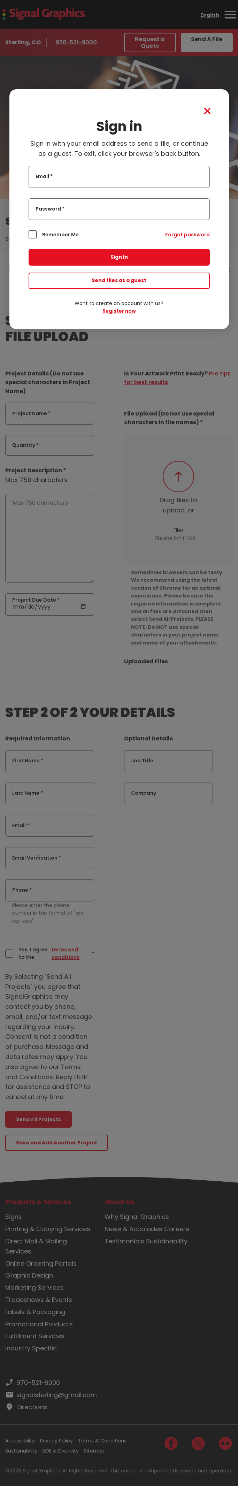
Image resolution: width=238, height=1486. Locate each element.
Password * (50, 208)
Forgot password (187, 234)
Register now (119, 310)
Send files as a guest (119, 280)
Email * (44, 176)
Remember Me (60, 234)
